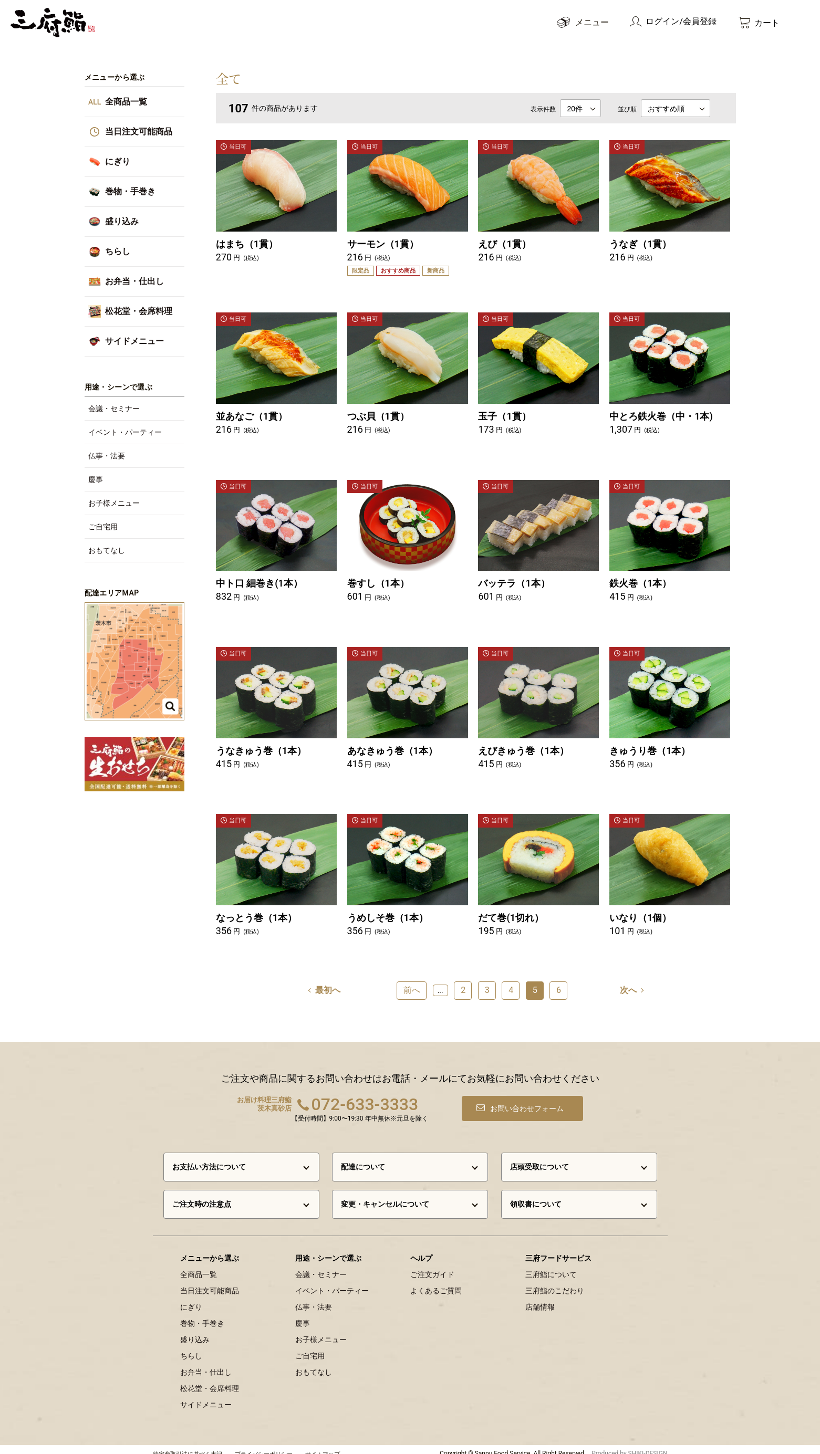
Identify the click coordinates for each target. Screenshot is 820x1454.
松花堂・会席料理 (209, 1380)
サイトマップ (322, 1445)
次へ (628, 980)
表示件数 (543, 109)
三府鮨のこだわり (554, 1282)
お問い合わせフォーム (529, 1100)
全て (228, 78)
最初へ (327, 980)
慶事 (302, 1315)
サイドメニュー (206, 1396)
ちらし (191, 1347)
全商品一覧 (198, 1266)
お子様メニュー (321, 1331)
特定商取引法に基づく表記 (187, 1445)
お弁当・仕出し (206, 1363)
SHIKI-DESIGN (648, 1445)
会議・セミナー (321, 1266)
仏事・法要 (313, 1298)
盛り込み (195, 1331)
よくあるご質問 (436, 1282)
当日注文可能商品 (209, 1282)
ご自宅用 (310, 1347)
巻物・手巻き (202, 1315)
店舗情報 (540, 1298)
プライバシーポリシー (264, 1445)
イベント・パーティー (332, 1282)
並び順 (627, 109)
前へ (411, 980)
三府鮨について (551, 1266)
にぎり (191, 1298)
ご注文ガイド (432, 1266)
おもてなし (313, 1363)
